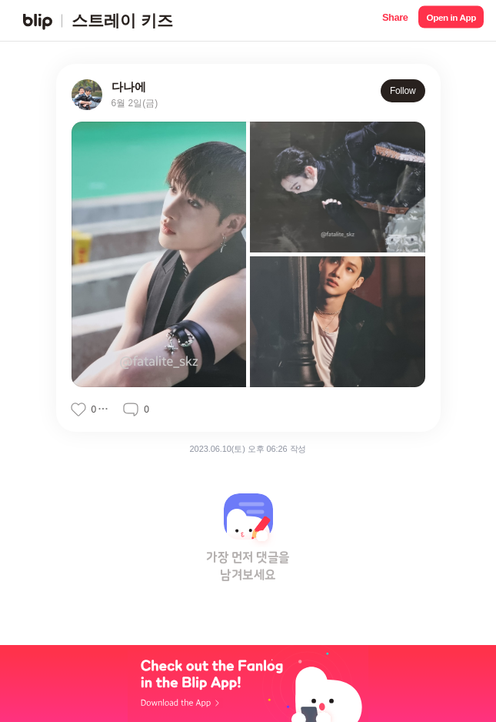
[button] (395, 20)
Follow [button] (403, 90)
